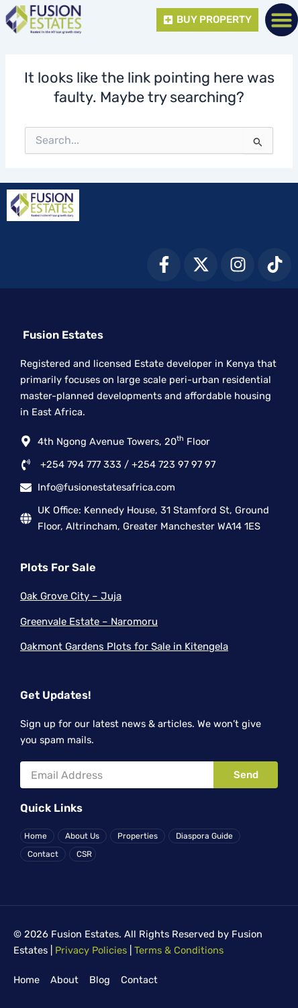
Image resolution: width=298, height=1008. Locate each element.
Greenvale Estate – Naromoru (89, 622)
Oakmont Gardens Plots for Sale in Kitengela (124, 646)
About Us (82, 836)
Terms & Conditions (179, 950)
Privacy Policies (91, 950)
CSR (84, 854)
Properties (137, 836)
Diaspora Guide (204, 836)
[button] (282, 20)
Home (35, 836)
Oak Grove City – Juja (70, 596)
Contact (43, 854)
